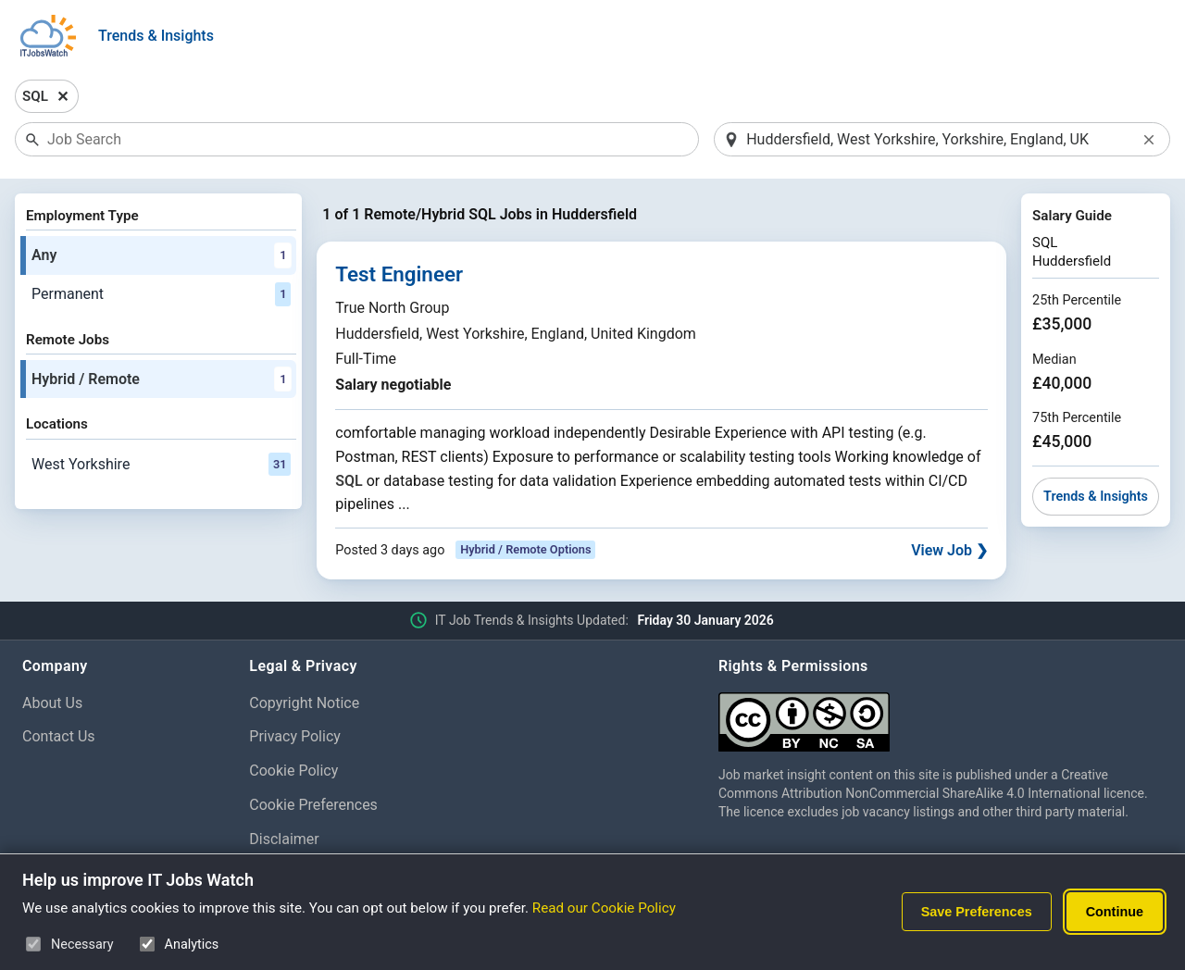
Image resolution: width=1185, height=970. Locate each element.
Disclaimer (283, 839)
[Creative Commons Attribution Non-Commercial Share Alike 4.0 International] (940, 715)
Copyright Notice (304, 703)
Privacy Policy (295, 736)
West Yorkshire (161, 465)
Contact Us (58, 736)
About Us (52, 703)
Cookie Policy (293, 770)
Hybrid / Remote (161, 379)
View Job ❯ (949, 550)
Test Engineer (399, 274)
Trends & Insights (156, 35)
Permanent (161, 294)
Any (161, 255)
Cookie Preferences (313, 805)
